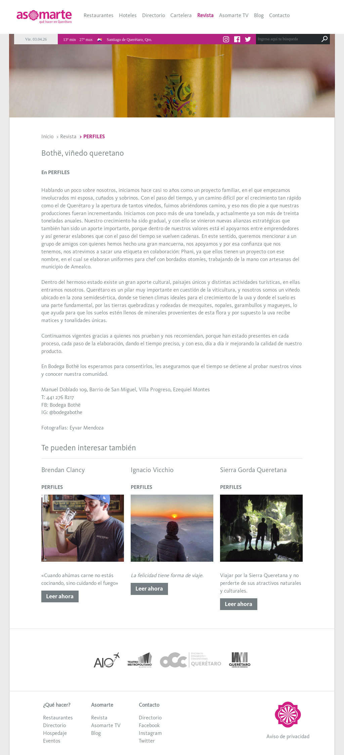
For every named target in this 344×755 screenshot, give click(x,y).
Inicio (47, 136)
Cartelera (181, 15)
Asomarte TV (234, 15)
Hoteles (128, 15)
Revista (205, 15)
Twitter (147, 741)
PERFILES (94, 136)
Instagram (150, 733)
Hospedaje (55, 733)
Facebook (149, 725)
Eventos (51, 741)
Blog (259, 15)
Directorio (153, 15)
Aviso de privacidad (287, 736)
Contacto (279, 15)
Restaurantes (99, 15)
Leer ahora (60, 596)
